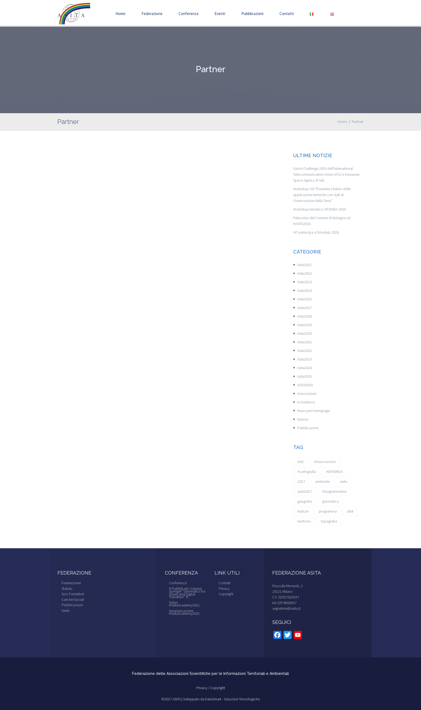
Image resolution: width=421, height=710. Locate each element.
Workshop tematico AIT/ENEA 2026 (319, 209)
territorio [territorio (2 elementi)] (304, 521)
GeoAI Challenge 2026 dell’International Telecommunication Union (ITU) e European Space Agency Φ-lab (326, 174)
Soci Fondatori (72, 593)
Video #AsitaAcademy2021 (184, 604)
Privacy (224, 588)
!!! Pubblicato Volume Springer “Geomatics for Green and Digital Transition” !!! (187, 592)
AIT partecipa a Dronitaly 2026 (316, 232)
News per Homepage (313, 410)
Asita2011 (304, 264)
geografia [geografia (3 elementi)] (304, 501)
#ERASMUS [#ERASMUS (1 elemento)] (334, 471)
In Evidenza (306, 402)
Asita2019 (304, 324)
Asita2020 (304, 333)
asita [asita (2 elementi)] (343, 481)
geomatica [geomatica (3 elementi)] (330, 501)
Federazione (151, 13)
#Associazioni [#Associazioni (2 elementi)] (325, 461)
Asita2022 (304, 350)
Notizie (302, 419)
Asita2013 (304, 281)
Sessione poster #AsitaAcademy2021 (184, 612)
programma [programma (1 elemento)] (328, 511)
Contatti (287, 13)
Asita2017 (304, 307)
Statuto (66, 588)
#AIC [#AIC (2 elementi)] (300, 461)
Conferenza (188, 13)
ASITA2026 (305, 384)
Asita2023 (304, 359)
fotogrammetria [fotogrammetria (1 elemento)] (334, 491)
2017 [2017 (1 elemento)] (301, 481)
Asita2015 (304, 299)
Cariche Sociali (72, 599)
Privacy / (203, 687)
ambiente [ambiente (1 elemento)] (322, 481)
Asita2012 (304, 273)
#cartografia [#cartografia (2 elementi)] (306, 471)
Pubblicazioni (252, 13)
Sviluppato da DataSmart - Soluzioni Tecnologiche (221, 699)
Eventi (220, 13)
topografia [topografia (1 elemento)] (329, 521)
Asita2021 (304, 342)
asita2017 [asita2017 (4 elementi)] (304, 491)
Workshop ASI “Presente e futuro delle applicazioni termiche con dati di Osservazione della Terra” (322, 194)
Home (120, 13)
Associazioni (307, 393)
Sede (65, 610)
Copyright (226, 593)
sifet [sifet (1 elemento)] (350, 511)
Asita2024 (304, 367)
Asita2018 (304, 316)
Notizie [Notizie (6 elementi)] (303, 511)
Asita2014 (304, 290)
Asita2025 (304, 376)
